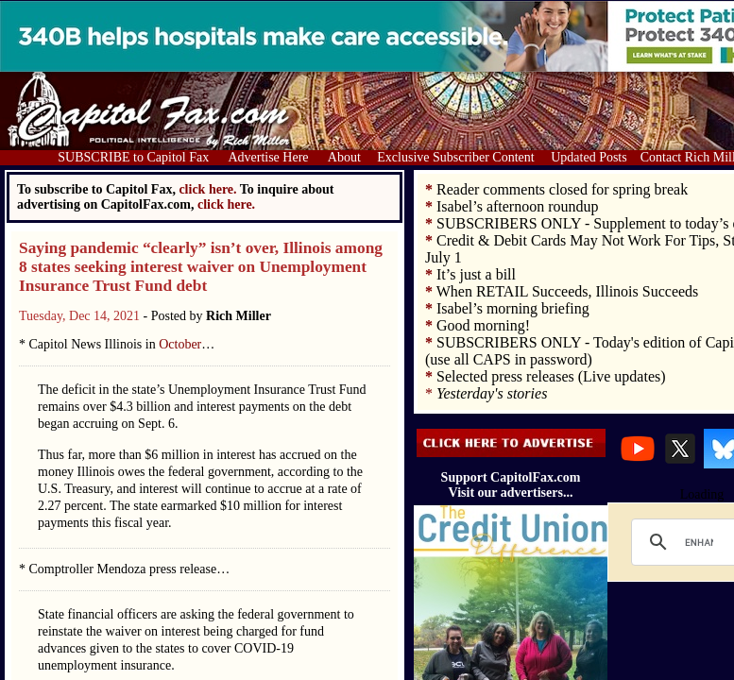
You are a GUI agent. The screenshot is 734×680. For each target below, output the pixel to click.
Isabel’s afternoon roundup (517, 206)
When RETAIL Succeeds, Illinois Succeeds (567, 291)
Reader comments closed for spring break (562, 189)
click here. (226, 204)
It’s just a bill (476, 274)
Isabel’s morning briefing (512, 308)
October (180, 344)
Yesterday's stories (491, 393)
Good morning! (483, 325)
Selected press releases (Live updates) (551, 376)
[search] (699, 542)
